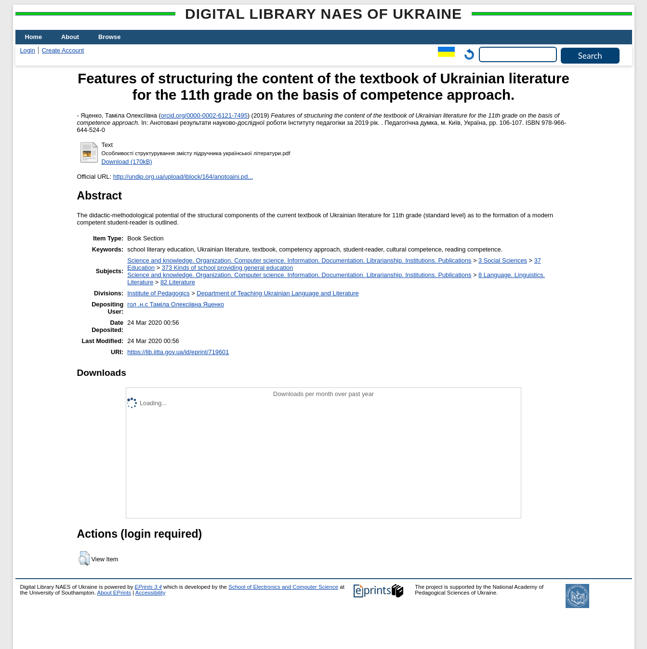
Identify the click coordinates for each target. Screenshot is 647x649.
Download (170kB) (127, 161)
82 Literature (177, 282)
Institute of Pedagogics (158, 293)
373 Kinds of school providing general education (227, 267)
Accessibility (150, 593)
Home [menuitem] (33, 36)
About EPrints (114, 593)
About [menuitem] (70, 36)
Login (27, 50)
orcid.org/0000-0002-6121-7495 (204, 115)
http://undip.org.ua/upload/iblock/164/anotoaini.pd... (183, 176)
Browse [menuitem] (109, 36)
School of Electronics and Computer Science (283, 587)
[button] (84, 558)
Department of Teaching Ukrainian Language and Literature (277, 293)
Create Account (63, 50)
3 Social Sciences (502, 260)
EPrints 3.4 (148, 587)
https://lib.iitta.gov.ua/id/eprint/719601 (178, 352)
